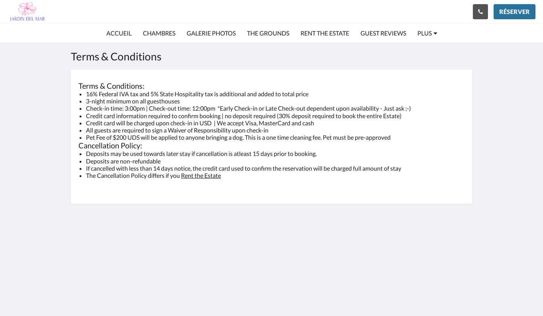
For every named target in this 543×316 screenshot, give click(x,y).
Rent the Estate (201, 175)
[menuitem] (119, 33)
